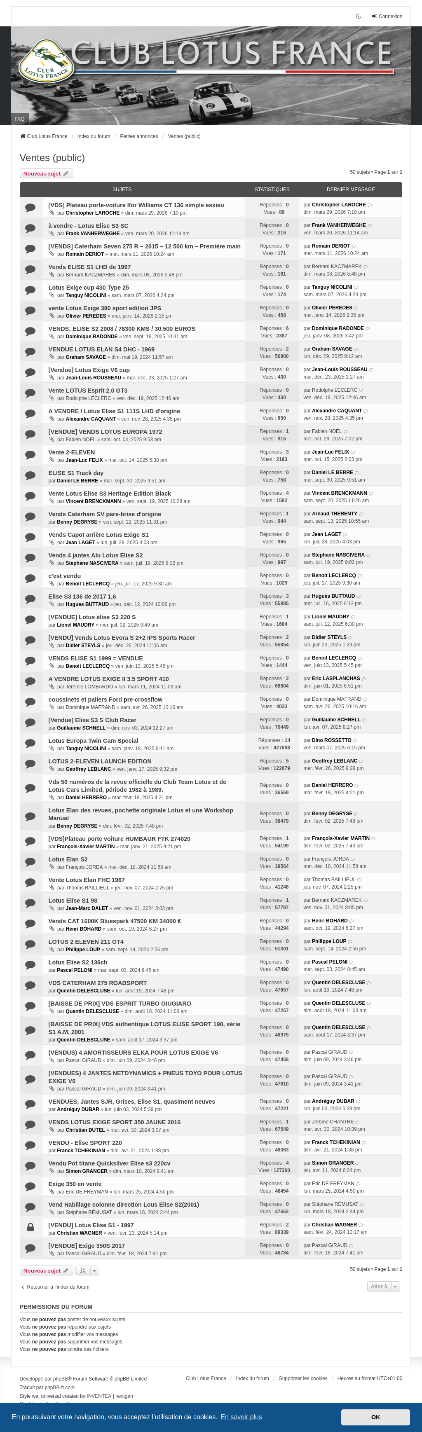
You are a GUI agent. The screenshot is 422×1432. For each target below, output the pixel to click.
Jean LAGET (80, 542)
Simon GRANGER (87, 1171)
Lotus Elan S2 (68, 859)
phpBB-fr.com (60, 1387)
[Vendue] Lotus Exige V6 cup (89, 370)
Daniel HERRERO (86, 797)
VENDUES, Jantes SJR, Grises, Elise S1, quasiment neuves (132, 1101)
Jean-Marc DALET (87, 908)
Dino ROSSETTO (332, 740)
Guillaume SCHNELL (81, 728)
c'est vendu (65, 576)
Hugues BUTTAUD (87, 604)
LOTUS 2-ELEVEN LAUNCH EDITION (100, 761)
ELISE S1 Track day (76, 473)
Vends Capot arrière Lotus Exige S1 (99, 534)
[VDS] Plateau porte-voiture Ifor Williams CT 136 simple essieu (136, 205)
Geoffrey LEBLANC (88, 769)
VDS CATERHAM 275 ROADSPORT (98, 983)
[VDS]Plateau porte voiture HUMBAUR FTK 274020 (120, 838)
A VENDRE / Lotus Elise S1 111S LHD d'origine (115, 411)
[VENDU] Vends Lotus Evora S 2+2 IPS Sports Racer (122, 637)
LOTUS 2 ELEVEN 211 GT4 (86, 941)
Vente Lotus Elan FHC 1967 (87, 880)
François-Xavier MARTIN (86, 846)
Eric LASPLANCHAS (336, 678)
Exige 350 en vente (75, 1184)
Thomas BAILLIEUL (88, 888)
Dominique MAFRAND (90, 707)
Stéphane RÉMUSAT (89, 1212)
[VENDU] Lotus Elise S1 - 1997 (91, 1225)
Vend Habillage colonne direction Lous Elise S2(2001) (124, 1204)
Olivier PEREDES (86, 316)
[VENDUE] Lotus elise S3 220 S (92, 617)
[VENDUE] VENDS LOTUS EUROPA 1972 (105, 431)
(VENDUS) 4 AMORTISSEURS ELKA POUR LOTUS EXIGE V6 (133, 1052)
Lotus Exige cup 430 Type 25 (89, 287)
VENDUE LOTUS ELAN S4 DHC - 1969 (102, 349)
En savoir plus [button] (241, 1416)
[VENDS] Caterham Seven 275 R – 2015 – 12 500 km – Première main (145, 246)
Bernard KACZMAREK (91, 275)
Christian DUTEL (85, 1130)
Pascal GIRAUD (83, 1060)
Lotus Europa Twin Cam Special (93, 740)
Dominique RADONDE (92, 336)
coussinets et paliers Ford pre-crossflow (106, 699)
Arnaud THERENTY (334, 514)
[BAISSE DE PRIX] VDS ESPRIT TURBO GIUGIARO (120, 1003)
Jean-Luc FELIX (84, 460)
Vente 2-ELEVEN (72, 452)
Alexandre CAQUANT (91, 419)
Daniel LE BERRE (77, 481)
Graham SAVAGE (86, 357)
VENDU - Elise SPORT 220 (85, 1143)
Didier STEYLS (83, 645)
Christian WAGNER (79, 1233)
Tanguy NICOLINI (86, 295)
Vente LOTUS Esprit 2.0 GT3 (88, 390)
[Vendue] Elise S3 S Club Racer (93, 720)
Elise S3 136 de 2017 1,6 (82, 596)
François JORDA (84, 867)
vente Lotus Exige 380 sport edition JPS (105, 308)
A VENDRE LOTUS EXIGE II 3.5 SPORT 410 (109, 679)
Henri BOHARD (84, 929)
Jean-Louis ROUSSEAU (94, 378)
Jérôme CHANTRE (333, 1122)
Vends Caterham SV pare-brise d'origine (105, 514)
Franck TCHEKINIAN (81, 1151)
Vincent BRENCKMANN (93, 501)
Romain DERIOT (85, 254)
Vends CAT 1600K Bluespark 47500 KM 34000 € (115, 921)
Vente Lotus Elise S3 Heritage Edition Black (110, 493)
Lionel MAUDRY (75, 625)
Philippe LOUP (83, 949)
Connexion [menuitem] (386, 16)
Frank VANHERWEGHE (93, 233)
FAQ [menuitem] (20, 119)
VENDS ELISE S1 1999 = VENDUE (96, 658)
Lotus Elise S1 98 (73, 900)
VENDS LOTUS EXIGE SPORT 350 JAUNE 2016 (115, 1122)
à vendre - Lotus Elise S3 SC (89, 225)
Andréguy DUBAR (78, 1109)
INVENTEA (99, 1396)
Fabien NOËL (81, 439)
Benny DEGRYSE (77, 522)
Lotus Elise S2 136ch (78, 962)
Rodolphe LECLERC (88, 398)
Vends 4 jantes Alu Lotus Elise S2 (96, 555)
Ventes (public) (52, 157)
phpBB (60, 1379)
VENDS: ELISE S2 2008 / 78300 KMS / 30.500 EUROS (122, 328)
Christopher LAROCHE (93, 213)
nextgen (124, 1396)
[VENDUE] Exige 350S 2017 (87, 1245)
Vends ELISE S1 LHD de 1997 (90, 267)
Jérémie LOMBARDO (89, 687)
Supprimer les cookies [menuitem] (303, 1378)
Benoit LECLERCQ (88, 584)
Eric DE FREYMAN (87, 1192)
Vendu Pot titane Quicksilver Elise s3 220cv (110, 1163)
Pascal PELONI (74, 970)
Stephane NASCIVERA (92, 563)
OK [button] (375, 1417)
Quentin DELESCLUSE (83, 991)
